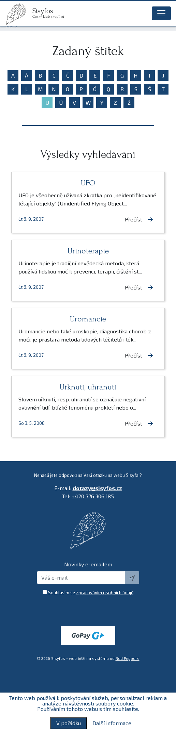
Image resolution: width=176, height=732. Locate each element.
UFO (88, 182)
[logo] (18, 14)
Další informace (111, 723)
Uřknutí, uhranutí (88, 387)
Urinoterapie (88, 250)
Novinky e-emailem (88, 564)
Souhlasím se (90, 592)
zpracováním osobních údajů (104, 592)
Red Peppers (128, 658)
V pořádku (68, 723)
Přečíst (139, 219)
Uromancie (88, 318)
